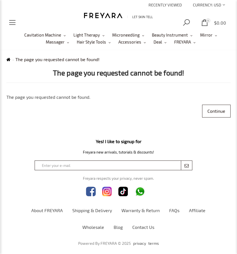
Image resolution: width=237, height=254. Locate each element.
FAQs (174, 210)
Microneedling (126, 34)
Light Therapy (86, 34)
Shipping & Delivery (92, 210)
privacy (139, 243)
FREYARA (182, 41)
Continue (216, 111)
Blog (118, 227)
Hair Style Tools (91, 41)
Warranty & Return (140, 210)
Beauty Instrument (170, 34)
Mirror (206, 34)
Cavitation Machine (42, 34)
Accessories (129, 41)
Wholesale (93, 227)
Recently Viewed (165, 5)
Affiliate (197, 210)
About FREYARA (47, 210)
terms (153, 243)
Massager (55, 41)
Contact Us (143, 227)
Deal (158, 41)
